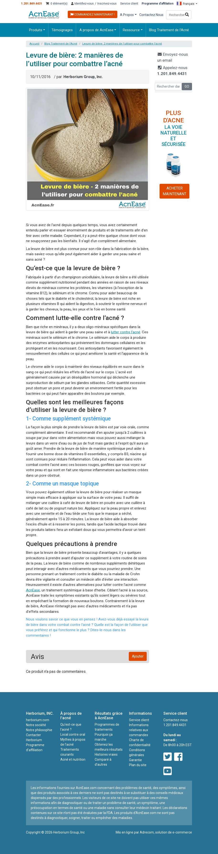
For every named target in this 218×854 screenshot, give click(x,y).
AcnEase (33, 590)
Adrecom (147, 832)
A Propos (127, 15)
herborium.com (37, 720)
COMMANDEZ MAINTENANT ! (92, 14)
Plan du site (137, 765)
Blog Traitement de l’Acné (169, 30)
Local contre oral (72, 734)
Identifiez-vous (82, 3)
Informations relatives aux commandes (139, 730)
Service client (129, 3)
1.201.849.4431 (31, 3)
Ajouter (138, 656)
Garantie (135, 760)
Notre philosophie (39, 730)
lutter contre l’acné (125, 332)
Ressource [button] (131, 30)
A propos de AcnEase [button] (96, 30)
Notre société (36, 725)
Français (186, 3)
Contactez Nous (151, 15)
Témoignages (62, 30)
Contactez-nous (175, 720)
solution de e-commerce (173, 832)
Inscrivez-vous (107, 3)
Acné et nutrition (72, 759)
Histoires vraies (106, 754)
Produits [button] (35, 30)
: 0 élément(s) (56, 3)
